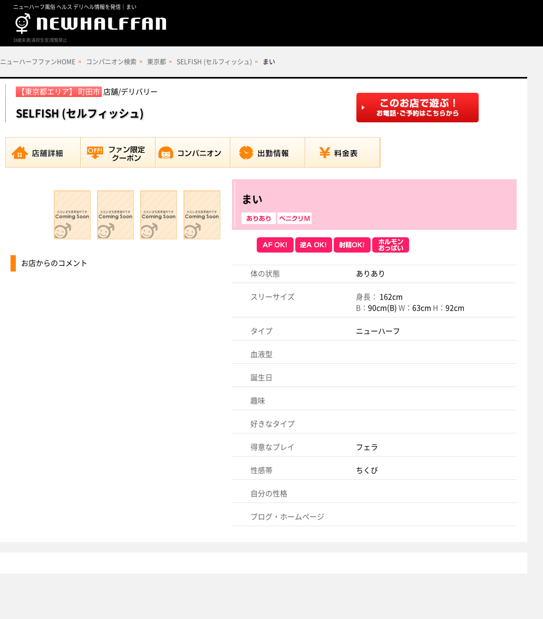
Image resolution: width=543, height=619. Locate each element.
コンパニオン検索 (111, 62)
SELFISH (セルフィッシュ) (214, 62)
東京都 (156, 62)
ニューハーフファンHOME (37, 62)
